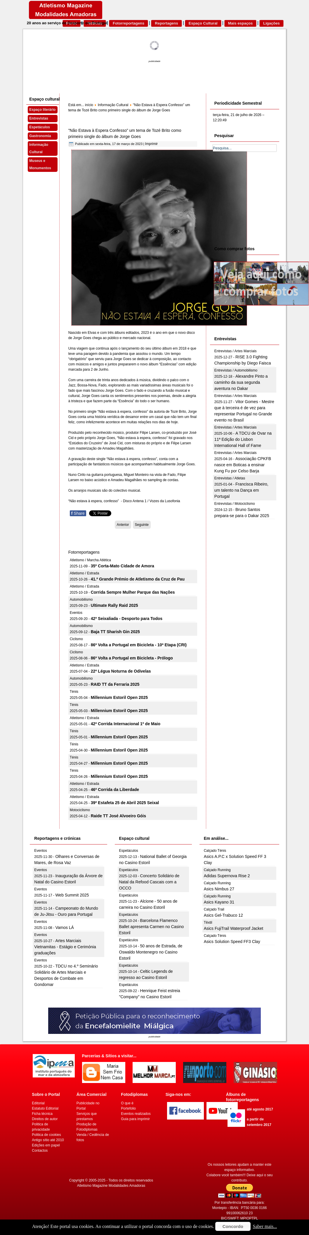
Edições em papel (46, 1145)
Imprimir (151, 144)
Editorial (38, 1103)
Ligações (271, 23)
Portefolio (128, 1108)
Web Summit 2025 (72, 895)
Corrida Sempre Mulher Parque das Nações (133, 592)
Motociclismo (80, 810)
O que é (127, 1103)
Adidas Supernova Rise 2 (227, 875)
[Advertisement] (257, 197)
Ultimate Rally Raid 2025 (114, 605)
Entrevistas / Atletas (229, 478)
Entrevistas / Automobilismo (235, 370)
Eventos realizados (135, 1114)
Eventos (76, 613)
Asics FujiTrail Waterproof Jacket (233, 928)
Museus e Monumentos (40, 164)
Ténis (74, 692)
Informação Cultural (38, 148)
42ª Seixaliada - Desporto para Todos (126, 618)
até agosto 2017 (260, 1109)
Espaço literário (42, 110)
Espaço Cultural (203, 23)
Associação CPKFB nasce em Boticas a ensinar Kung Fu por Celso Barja (242, 464)
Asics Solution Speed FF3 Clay (232, 941)
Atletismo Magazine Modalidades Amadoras (111, 1186)
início (89, 105)
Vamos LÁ (64, 927)
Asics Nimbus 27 (219, 889)
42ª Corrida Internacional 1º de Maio (125, 723)
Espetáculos (39, 127)
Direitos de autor (45, 1119)
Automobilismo (81, 599)
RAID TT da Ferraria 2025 (115, 684)
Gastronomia (40, 136)
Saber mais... (265, 1226)
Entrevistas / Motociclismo (234, 504)
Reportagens (166, 23)
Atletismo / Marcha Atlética (90, 560)
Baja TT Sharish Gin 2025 (115, 631)
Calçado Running (217, 870)
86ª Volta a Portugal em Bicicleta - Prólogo (132, 658)
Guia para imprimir (135, 1119)
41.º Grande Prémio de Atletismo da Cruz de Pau (138, 579)
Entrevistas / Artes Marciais (235, 351)
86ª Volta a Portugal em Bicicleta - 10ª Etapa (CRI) (139, 644)
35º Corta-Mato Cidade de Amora (122, 566)
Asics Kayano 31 (219, 902)
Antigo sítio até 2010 (48, 1140)
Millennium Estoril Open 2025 (119, 697)
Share (78, 513)
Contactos (40, 1150)
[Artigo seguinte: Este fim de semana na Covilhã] (142, 525)
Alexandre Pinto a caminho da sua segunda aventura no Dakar (241, 382)
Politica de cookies (46, 1135)
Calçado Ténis (215, 851)
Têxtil (208, 922)
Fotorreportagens (128, 23)
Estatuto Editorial (45, 1108)
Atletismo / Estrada (84, 573)
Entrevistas (38, 118)
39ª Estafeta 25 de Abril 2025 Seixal (125, 802)
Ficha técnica (42, 1114)
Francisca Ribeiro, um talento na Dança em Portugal (241, 490)
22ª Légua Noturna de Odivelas (121, 671)
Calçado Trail (214, 909)
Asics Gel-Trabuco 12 (223, 915)
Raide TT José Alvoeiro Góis (118, 815)
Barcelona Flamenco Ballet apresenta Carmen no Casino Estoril (151, 926)
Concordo (233, 1226)
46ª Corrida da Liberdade (115, 789)
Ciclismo (76, 639)
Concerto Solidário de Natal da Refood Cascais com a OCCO (149, 881)
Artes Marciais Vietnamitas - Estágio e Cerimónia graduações (65, 946)
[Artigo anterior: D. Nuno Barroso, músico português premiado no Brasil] (123, 525)
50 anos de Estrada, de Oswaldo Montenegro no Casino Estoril (151, 952)
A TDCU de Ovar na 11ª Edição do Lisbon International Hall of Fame (243, 439)
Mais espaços (240, 23)
